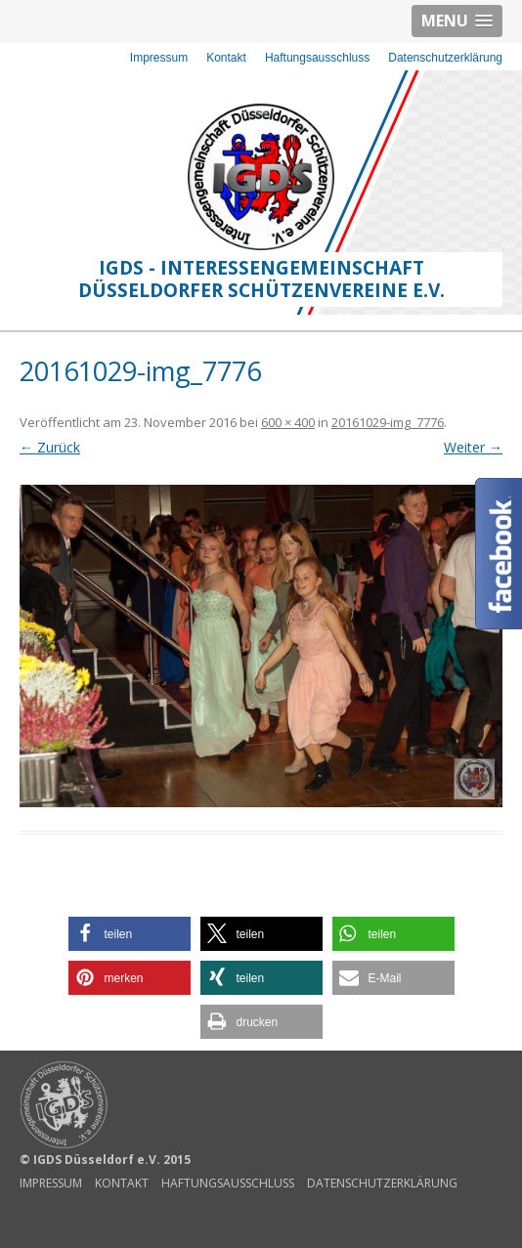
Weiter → (473, 447)
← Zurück (50, 447)
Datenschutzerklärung (445, 58)
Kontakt (226, 58)
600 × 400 (288, 422)
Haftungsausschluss (317, 58)
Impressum (159, 58)
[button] (129, 934)
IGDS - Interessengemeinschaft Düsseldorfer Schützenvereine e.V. (261, 279)
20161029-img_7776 (387, 422)
